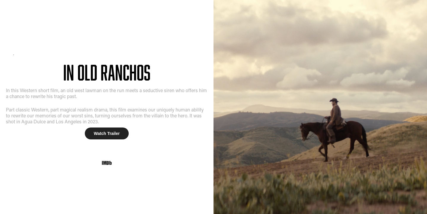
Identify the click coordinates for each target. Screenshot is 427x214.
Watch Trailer (107, 133)
